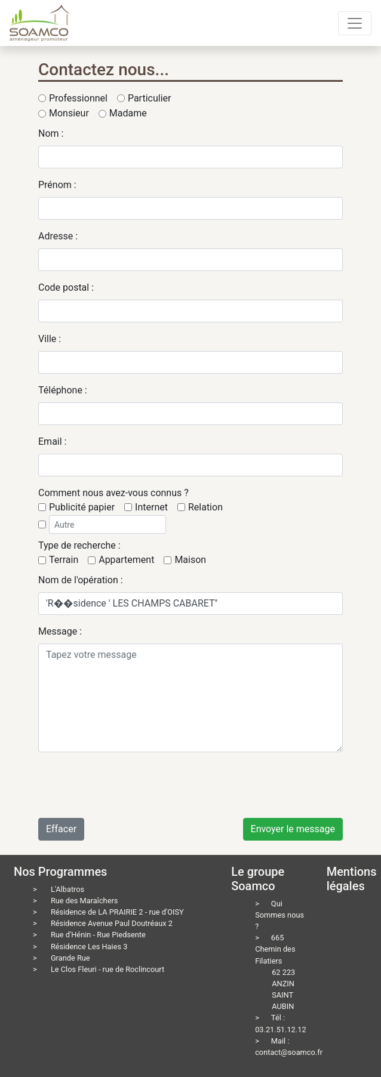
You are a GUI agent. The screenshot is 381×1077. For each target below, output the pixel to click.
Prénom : (57, 184)
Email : (52, 441)
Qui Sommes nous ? (279, 915)
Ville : (49, 338)
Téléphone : (62, 390)
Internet (151, 507)
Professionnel (78, 98)
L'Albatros (67, 889)
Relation (205, 507)
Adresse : (58, 236)
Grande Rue (70, 957)
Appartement (126, 559)
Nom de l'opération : (80, 580)
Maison (190, 559)
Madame (128, 113)
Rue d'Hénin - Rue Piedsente (98, 934)
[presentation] (129, 785)
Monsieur (69, 113)
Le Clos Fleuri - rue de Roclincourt (107, 969)
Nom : (50, 133)
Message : (60, 631)
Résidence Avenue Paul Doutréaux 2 (112, 923)
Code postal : (66, 287)
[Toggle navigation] (354, 23)
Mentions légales (352, 878)
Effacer (61, 829)
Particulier (149, 98)
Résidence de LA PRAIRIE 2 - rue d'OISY (117, 911)
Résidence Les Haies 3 (89, 946)
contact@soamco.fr (288, 1052)
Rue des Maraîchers (84, 900)
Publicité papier (82, 507)
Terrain (63, 559)
